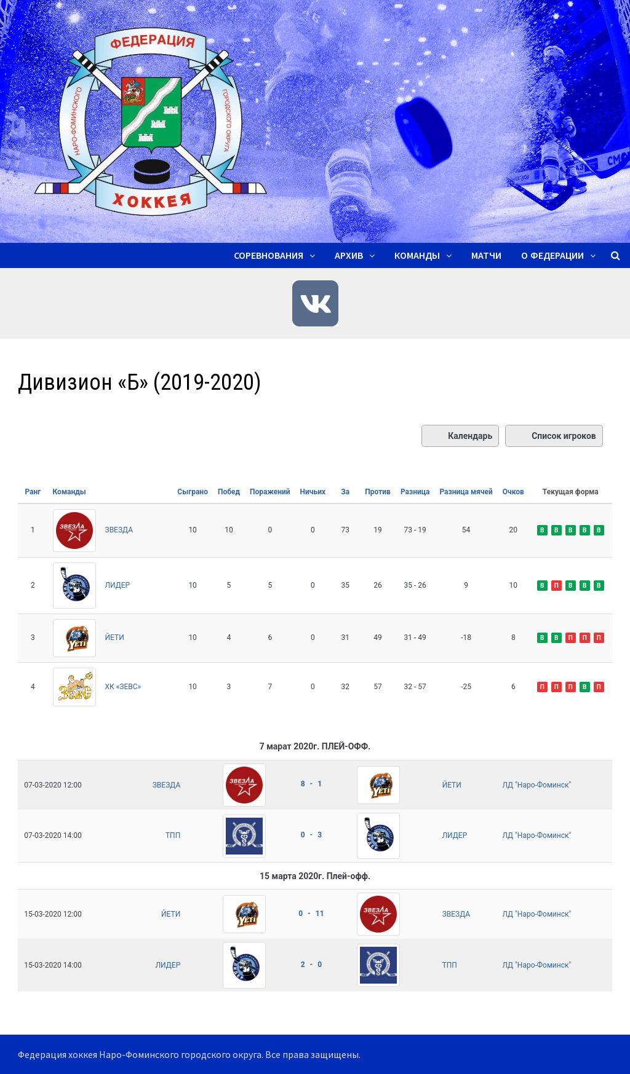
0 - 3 (311, 835)
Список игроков (554, 435)
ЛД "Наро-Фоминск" (536, 785)
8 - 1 (311, 784)
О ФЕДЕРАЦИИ (552, 255)
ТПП (172, 835)
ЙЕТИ (114, 637)
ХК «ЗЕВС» (123, 686)
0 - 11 (311, 913)
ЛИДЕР (117, 585)
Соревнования (268, 255)
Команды (417, 255)
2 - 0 (311, 964)
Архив (349, 255)
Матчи (486, 255)
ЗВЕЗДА (119, 530)
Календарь (460, 435)
